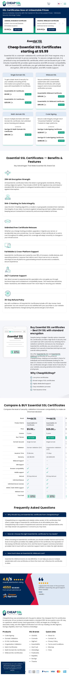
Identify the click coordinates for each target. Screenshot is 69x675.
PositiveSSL (35, 653)
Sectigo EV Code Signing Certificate (51, 138)
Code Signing (9, 636)
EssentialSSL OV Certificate (14, 99)
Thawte (34, 661)
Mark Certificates (11, 647)
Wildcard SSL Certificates (14, 653)
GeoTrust (34, 647)
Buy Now (18, 29)
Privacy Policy (53, 641)
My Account (54, 4)
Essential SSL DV (42, 354)
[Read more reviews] (10, 597)
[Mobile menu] (64, 3)
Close (24, 663)
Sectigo (34, 659)
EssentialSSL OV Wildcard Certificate (51, 101)
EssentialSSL (35, 644)
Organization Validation (13, 644)
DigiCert (34, 641)
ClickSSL (34, 636)
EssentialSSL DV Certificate (14, 91)
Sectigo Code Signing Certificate (50, 129)
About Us (51, 636)
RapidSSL (34, 656)
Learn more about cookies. (12, 672)
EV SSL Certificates (11, 641)
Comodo (34, 638)
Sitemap (51, 647)
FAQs (50, 650)
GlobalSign (35, 650)
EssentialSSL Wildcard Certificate (50, 93)
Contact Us (52, 638)
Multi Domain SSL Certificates (15, 650)
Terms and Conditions (56, 644)
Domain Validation (11, 638)
